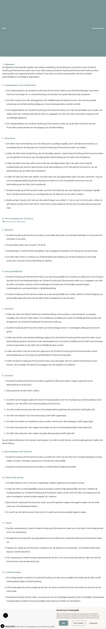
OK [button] (63, 623)
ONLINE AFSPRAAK (98, 28)
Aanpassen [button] (93, 623)
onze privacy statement (15, 221)
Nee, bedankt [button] (79, 623)
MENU (4, 28)
